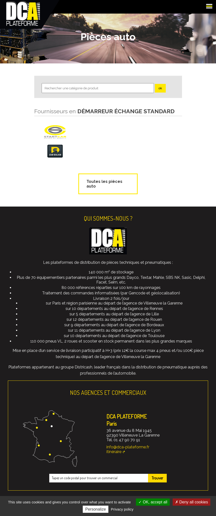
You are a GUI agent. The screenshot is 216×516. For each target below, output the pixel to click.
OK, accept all (152, 502)
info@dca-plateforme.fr (127, 447)
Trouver (157, 478)
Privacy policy (122, 509)
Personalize (95, 509)
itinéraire (113, 451)
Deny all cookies (191, 502)
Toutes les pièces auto (104, 184)
